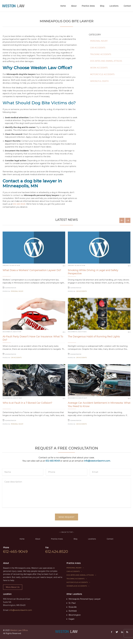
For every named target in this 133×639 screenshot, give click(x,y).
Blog (75, 539)
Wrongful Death (99, 81)
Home (22, 539)
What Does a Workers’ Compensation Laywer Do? (32, 270)
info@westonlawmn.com (97, 461)
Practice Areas (57, 539)
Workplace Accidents (76, 586)
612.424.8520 (56, 551)
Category (95, 34)
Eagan (71, 619)
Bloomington (75, 615)
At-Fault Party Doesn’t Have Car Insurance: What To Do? (33, 338)
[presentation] (13, 5)
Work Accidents (99, 68)
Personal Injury (99, 41)
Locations (92, 539)
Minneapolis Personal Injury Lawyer (85, 599)
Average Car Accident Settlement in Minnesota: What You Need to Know (99, 404)
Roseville (73, 607)
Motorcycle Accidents (102, 74)
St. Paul (72, 603)
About (37, 539)
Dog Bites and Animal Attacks (106, 61)
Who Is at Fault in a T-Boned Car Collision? (27, 402)
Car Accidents (97, 48)
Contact (110, 539)
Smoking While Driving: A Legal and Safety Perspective (93, 272)
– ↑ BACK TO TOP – (66, 532)
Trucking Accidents (100, 54)
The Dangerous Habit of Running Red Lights (94, 336)
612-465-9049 (19, 204)
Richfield (73, 611)
